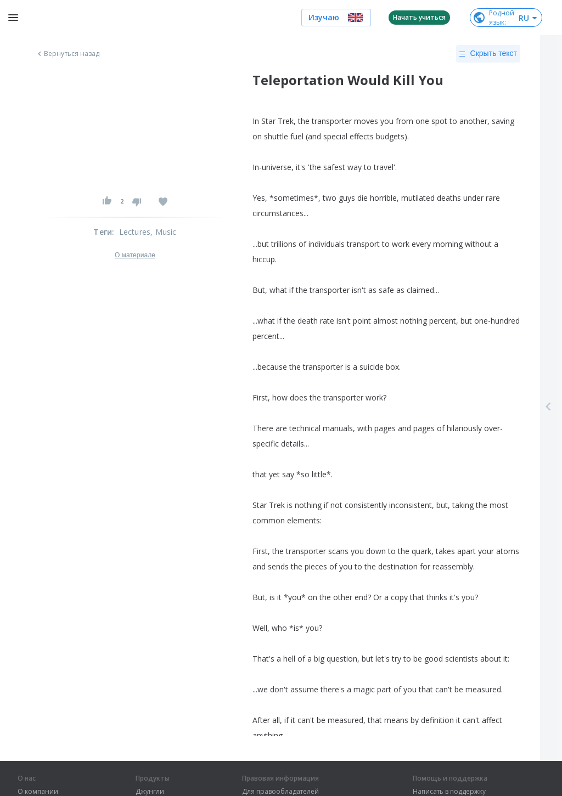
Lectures (135, 232)
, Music (163, 232)
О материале (135, 255)
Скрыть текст (488, 54)
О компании (38, 791)
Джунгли (150, 791)
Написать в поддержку (449, 791)
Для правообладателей (280, 791)
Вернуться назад (67, 53)
